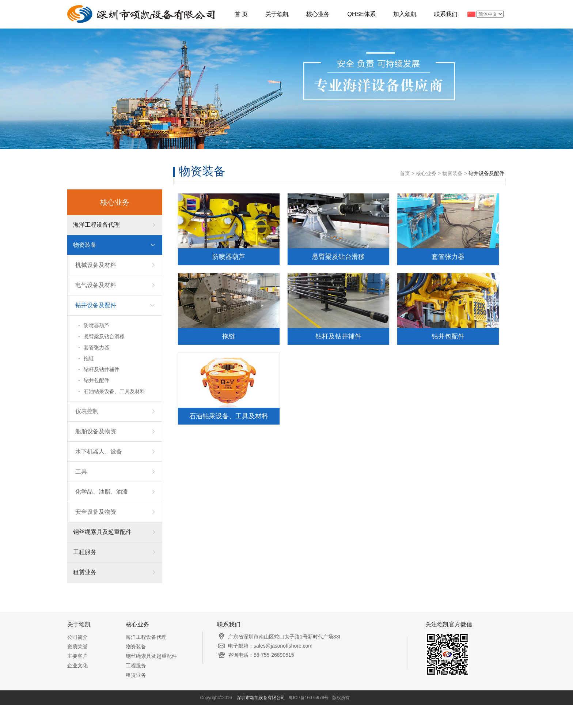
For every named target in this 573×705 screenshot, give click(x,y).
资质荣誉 (77, 646)
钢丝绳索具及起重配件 (102, 532)
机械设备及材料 (95, 265)
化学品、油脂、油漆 (101, 492)
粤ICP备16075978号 (309, 697)
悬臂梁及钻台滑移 (104, 336)
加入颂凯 (405, 14)
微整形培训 (362, 697)
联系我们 (446, 14)
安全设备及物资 (95, 512)
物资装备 (84, 245)
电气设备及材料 (95, 285)
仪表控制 (87, 411)
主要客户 (77, 656)
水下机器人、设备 (98, 451)
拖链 (89, 358)
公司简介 (77, 637)
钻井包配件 (96, 380)
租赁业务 (84, 572)
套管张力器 (96, 347)
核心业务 (318, 14)
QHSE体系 (361, 14)
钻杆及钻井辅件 (101, 369)
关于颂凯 (277, 14)
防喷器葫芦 (96, 325)
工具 (81, 471)
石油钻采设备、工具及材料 (114, 391)
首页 (405, 173)
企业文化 (77, 665)
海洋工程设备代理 (96, 225)
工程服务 (84, 552)
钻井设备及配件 (95, 305)
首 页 (241, 14)
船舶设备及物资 (95, 431)
